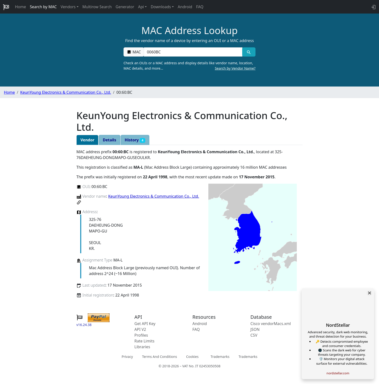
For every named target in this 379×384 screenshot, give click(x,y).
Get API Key (144, 323)
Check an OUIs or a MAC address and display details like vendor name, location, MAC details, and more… (189, 66)
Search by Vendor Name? (235, 68)
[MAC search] (248, 52)
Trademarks (220, 356)
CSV (253, 335)
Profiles (141, 335)
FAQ (199, 6)
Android (185, 6)
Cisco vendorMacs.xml (270, 323)
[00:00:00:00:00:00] (193, 52)
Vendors (68, 6)
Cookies (192, 356)
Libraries (142, 346)
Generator (125, 6)
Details (109, 140)
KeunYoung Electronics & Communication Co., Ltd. (65, 92)
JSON (255, 329)
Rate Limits (144, 341)
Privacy (127, 356)
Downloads (161, 6)
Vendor (87, 140)
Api (141, 6)
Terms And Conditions (159, 356)
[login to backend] (373, 7)
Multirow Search (97, 6)
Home (20, 6)
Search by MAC (43, 6)
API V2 (140, 329)
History (135, 140)
